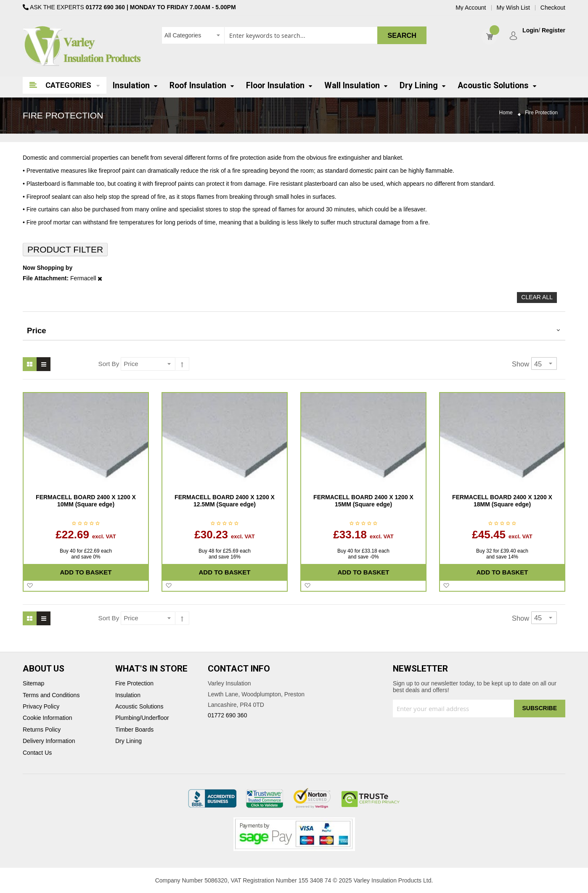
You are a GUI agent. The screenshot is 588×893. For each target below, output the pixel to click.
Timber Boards (134, 730)
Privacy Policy (41, 706)
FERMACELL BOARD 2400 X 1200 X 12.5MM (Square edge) (225, 501)
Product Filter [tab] (65, 249)
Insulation (127, 695)
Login (530, 30)
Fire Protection (134, 683)
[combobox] (294, 35)
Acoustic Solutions (139, 706)
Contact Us (37, 753)
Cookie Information (47, 718)
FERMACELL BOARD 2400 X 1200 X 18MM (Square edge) (502, 501)
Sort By (108, 363)
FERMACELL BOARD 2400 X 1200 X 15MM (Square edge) (363, 501)
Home (506, 113)
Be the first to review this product (86, 524)
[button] (30, 586)
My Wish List (513, 8)
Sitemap (33, 683)
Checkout (552, 8)
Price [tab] (36, 330)
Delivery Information (49, 741)
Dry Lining (128, 741)
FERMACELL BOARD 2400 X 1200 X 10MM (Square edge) (86, 501)
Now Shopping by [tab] (47, 268)
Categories (68, 85)
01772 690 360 (105, 7)
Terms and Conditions (51, 695)
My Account (471, 8)
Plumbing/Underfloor (142, 718)
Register (553, 30)
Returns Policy (42, 730)
